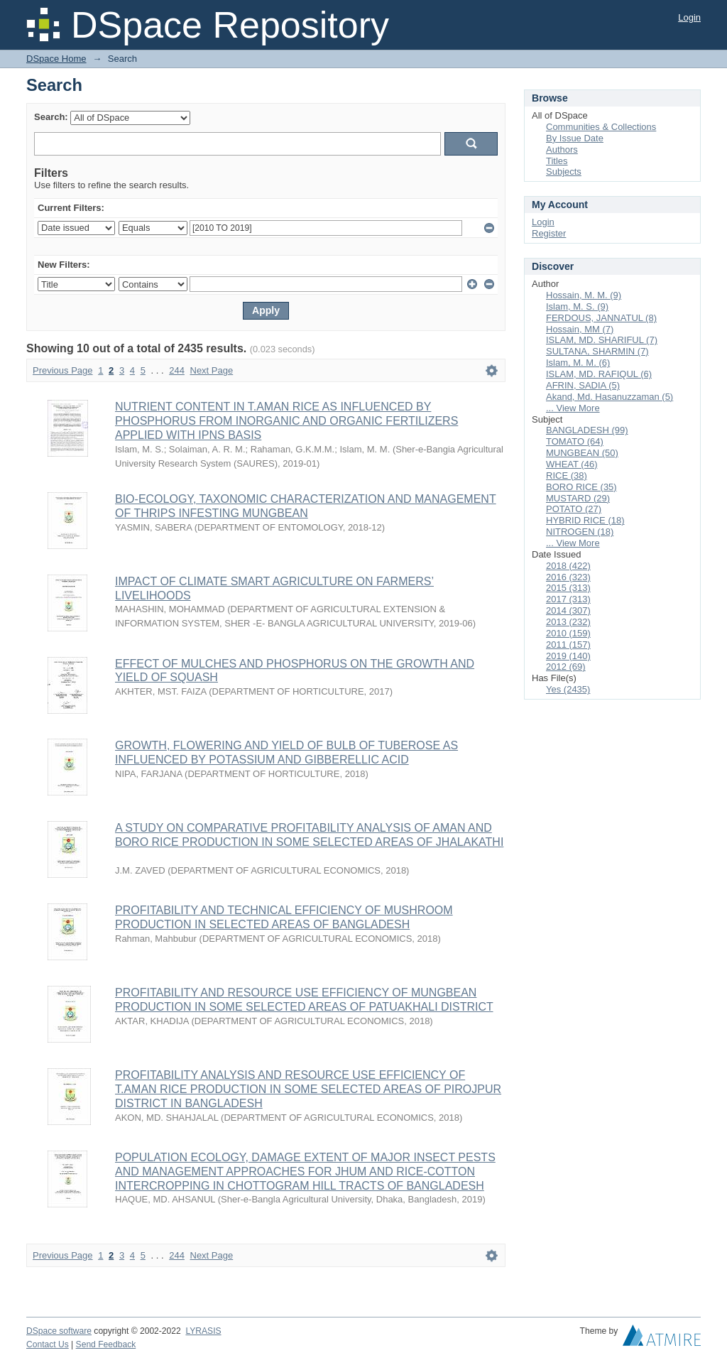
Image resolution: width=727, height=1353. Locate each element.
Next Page (212, 370)
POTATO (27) (573, 509)
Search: (51, 117)
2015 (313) (568, 587)
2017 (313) (568, 599)
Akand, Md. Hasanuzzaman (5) (609, 396)
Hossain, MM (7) (579, 329)
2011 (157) (568, 644)
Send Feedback (106, 1344)
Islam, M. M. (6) (578, 362)
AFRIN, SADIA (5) (583, 385)
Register (549, 233)
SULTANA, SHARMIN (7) (597, 351)
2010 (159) (568, 633)
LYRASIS (203, 1331)
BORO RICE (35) (581, 487)
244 (177, 370)
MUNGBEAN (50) (582, 452)
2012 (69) (566, 666)
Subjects (563, 171)
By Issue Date (574, 138)
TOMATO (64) (574, 441)
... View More (573, 408)
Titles (557, 161)
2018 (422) (568, 565)
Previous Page (63, 370)
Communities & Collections (601, 126)
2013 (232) (568, 621)
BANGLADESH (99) (587, 430)
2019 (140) (568, 656)
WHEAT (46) (571, 464)
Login (689, 17)
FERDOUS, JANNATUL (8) (601, 318)
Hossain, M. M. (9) (583, 295)
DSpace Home (56, 58)
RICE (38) (566, 475)
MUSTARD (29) (578, 498)
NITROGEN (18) (579, 531)
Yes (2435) (568, 689)
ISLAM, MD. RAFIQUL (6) (599, 374)
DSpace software (59, 1331)
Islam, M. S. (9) (577, 306)
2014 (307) (568, 610)
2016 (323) (568, 577)
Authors (562, 149)
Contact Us (47, 1344)
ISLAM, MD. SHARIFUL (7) (601, 340)
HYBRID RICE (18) (585, 520)
